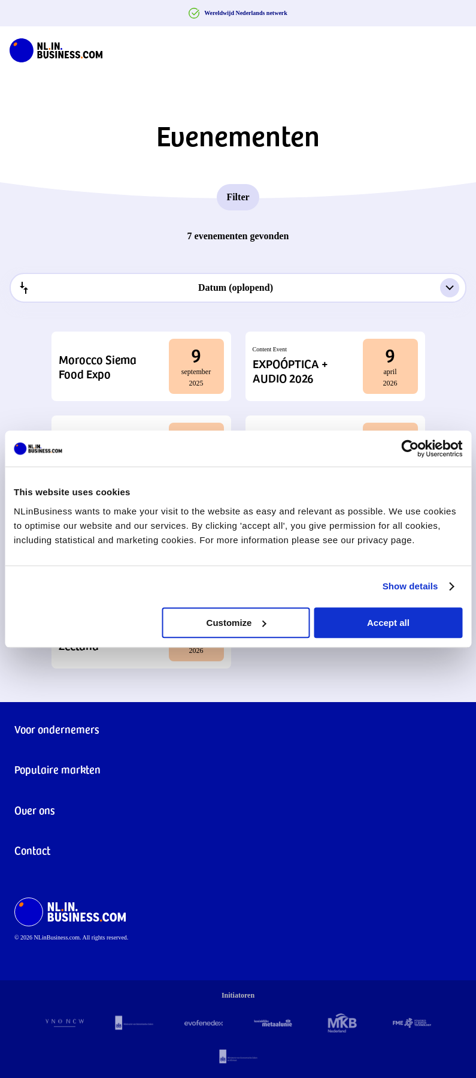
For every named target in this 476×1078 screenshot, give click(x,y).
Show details (410, 586)
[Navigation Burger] (456, 48)
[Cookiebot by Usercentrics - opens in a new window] (409, 448)
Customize (236, 623)
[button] (141, 366)
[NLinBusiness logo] (56, 48)
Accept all (388, 623)
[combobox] (238, 288)
